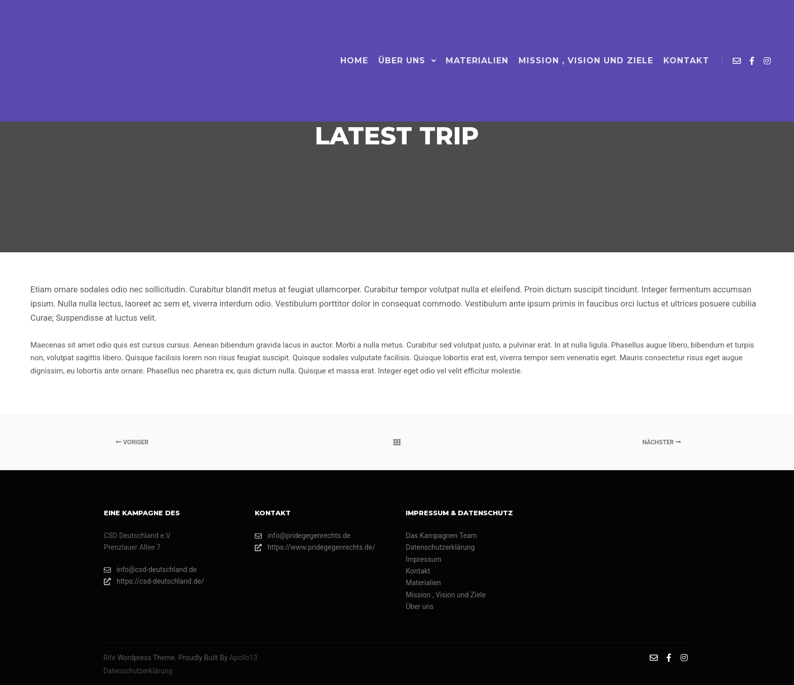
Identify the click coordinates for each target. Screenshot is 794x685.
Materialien (423, 583)
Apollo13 (243, 658)
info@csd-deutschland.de (150, 570)
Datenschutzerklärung (440, 547)
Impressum (423, 559)
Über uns (419, 606)
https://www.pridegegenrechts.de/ (315, 547)
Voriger (132, 442)
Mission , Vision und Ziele (446, 595)
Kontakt (418, 571)
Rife (109, 658)
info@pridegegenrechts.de (302, 536)
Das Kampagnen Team (441, 535)
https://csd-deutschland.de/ (154, 581)
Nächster (661, 442)
